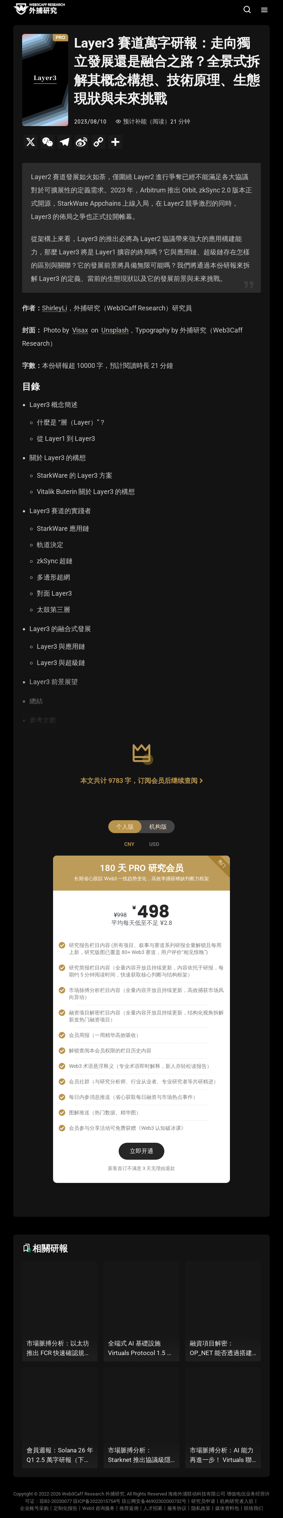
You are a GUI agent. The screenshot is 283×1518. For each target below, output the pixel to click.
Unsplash (115, 330)
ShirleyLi (54, 308)
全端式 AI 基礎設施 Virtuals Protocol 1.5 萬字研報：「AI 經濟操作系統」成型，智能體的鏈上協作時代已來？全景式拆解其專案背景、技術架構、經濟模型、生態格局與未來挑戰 (140, 1349)
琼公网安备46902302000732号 (154, 1501)
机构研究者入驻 (237, 1501)
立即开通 (141, 1151)
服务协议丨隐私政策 (188, 1508)
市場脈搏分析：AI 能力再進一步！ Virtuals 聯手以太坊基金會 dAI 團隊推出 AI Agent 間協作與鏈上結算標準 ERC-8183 (222, 1455)
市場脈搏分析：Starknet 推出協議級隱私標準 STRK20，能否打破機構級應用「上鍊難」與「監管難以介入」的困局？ (139, 1455)
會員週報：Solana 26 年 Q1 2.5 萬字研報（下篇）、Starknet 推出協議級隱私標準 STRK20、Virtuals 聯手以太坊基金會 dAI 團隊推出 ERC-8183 (60, 1455)
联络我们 (253, 1508)
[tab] (129, 844)
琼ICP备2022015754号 (96, 1501)
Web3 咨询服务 (98, 1508)
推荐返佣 (129, 1508)
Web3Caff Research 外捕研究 (93, 1494)
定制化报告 (65, 1508)
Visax (80, 330)
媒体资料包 (227, 1508)
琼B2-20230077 (55, 1501)
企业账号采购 (34, 1508)
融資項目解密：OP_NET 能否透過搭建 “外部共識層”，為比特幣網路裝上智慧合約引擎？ (221, 1349)
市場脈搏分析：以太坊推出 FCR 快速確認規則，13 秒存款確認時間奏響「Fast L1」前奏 (59, 1349)
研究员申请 (203, 1501)
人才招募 (153, 1508)
